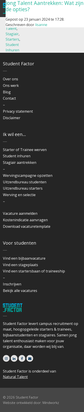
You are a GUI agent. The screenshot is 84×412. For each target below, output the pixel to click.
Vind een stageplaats (20, 264)
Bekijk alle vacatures (20, 290)
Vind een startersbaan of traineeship (34, 271)
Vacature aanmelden (20, 213)
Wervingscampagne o (21, 175)
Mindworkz (51, 402)
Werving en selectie (19, 194)
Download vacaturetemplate (26, 226)
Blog (7, 92)
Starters (12, 39)
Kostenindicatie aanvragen (25, 219)
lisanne (41, 24)
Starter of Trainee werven (25, 149)
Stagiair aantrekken (19, 162)
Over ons (10, 79)
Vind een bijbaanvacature (24, 258)
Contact (9, 98)
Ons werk (11, 85)
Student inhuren (16, 155)
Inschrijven (12, 284)
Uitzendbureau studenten (24, 182)
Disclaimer (11, 117)
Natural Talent (15, 376)
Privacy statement (18, 111)
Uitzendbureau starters (23, 188)
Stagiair (12, 33)
